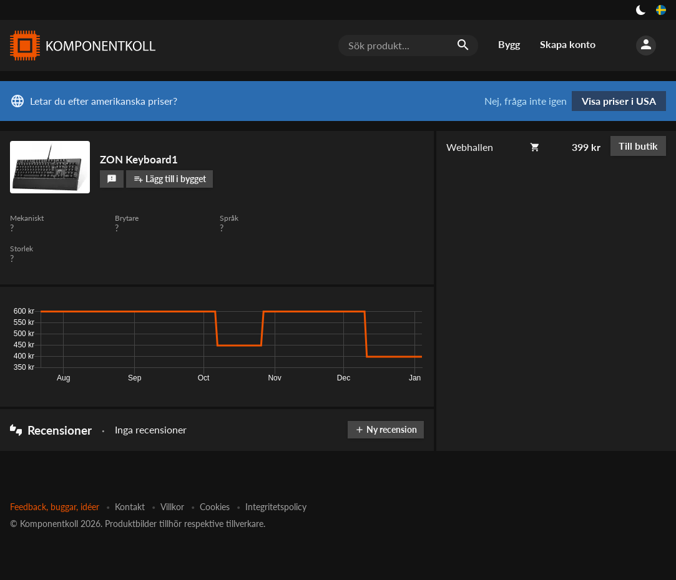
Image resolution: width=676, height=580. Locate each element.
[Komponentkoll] (80, 45)
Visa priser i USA (619, 101)
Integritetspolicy (275, 506)
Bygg (509, 44)
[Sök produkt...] (408, 45)
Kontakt (130, 506)
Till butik (638, 146)
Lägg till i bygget (170, 178)
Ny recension (386, 429)
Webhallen (469, 147)
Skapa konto (567, 44)
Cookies (215, 506)
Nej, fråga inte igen (525, 101)
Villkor (172, 506)
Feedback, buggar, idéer (54, 506)
